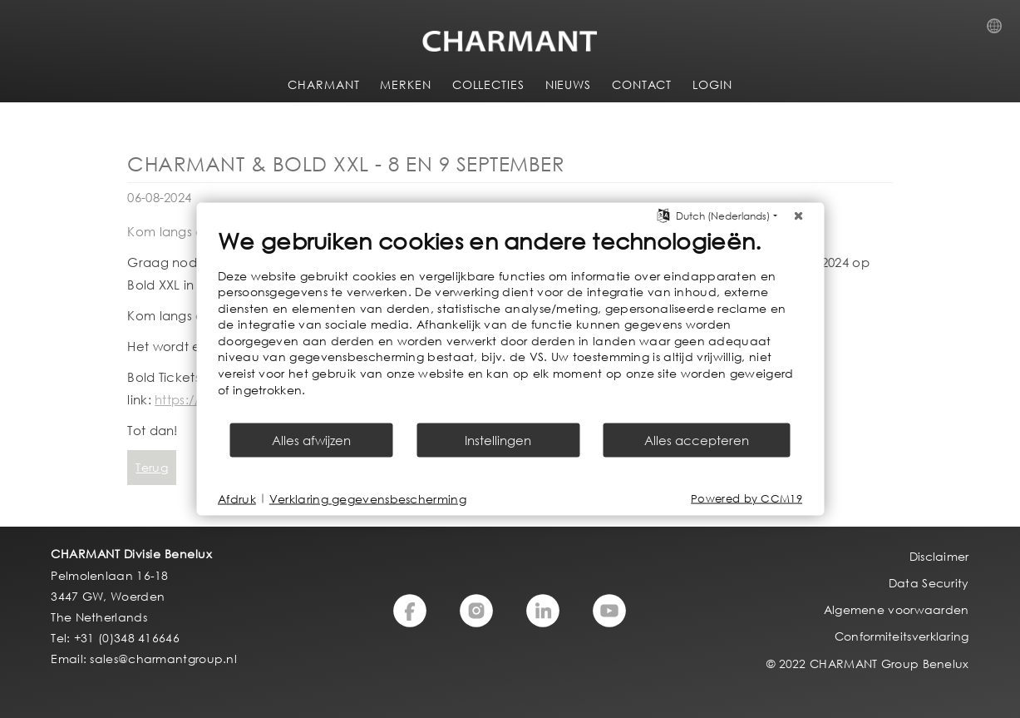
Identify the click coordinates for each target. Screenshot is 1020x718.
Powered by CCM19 (746, 499)
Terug (152, 467)
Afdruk (237, 498)
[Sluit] (798, 215)
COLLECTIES (488, 84)
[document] (510, 323)
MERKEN (405, 84)
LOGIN (712, 84)
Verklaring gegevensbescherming (367, 498)
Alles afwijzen (311, 440)
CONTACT (642, 84)
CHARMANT (323, 84)
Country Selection (999, 30)
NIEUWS (568, 84)
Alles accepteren (696, 440)
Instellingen (498, 440)
